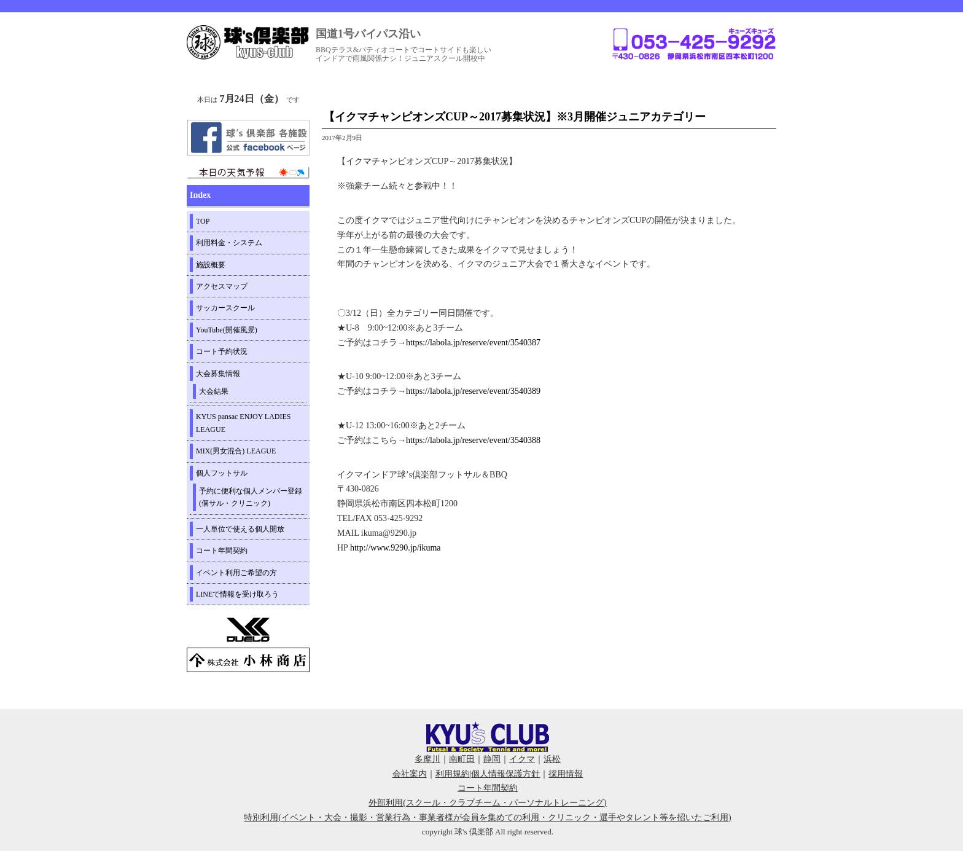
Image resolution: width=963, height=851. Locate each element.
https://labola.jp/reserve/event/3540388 (473, 440)
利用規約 (452, 773)
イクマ (522, 759)
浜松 (552, 759)
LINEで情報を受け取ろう (237, 594)
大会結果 (213, 391)
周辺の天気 (248, 173)
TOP (202, 221)
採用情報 (565, 773)
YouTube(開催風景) (226, 330)
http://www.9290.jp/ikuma (395, 547)
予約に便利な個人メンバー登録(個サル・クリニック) (250, 497)
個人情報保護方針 (505, 773)
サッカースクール (225, 308)
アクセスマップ (222, 286)
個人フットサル (222, 473)
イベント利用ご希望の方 (236, 572)
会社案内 (409, 773)
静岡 (492, 759)
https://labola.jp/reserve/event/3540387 (473, 342)
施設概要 (210, 265)
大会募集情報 (218, 373)
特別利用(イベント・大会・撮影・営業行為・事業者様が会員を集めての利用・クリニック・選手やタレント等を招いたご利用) (487, 817)
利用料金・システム (229, 242)
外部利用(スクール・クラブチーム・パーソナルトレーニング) (487, 802)
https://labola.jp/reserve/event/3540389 (473, 391)
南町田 (462, 759)
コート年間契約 (222, 550)
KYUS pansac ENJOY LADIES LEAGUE (243, 422)
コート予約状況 (222, 351)
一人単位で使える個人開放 (240, 529)
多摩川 (427, 759)
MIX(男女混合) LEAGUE (236, 451)
